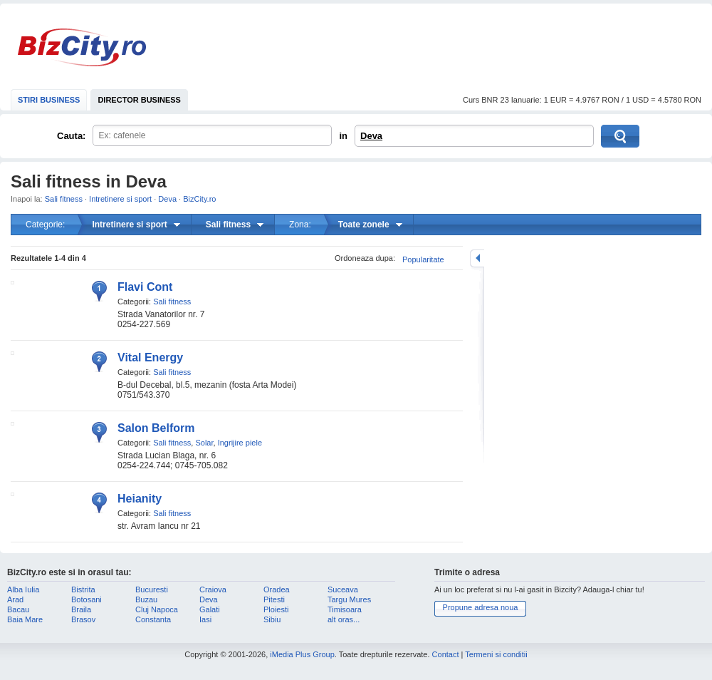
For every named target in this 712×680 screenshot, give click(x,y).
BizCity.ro (82, 47)
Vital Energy (150, 357)
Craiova (212, 589)
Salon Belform (155, 428)
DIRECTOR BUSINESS (139, 100)
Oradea (276, 589)
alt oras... (344, 619)
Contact (445, 654)
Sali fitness (64, 199)
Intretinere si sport (120, 199)
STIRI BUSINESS (49, 100)
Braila (81, 609)
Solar (204, 442)
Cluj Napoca (156, 609)
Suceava (343, 589)
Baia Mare (25, 619)
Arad (15, 599)
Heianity (139, 499)
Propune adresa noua (480, 607)
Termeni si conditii (496, 654)
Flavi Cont (144, 287)
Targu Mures (349, 599)
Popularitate (423, 259)
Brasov (83, 619)
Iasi (205, 619)
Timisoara (345, 609)
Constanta (153, 619)
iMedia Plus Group (302, 654)
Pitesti (274, 599)
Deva (371, 135)
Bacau (18, 609)
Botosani (86, 599)
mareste (477, 258)
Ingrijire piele (240, 442)
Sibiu (272, 619)
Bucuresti (151, 589)
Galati (209, 609)
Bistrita (83, 589)
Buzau (146, 599)
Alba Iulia (23, 589)
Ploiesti (275, 609)
